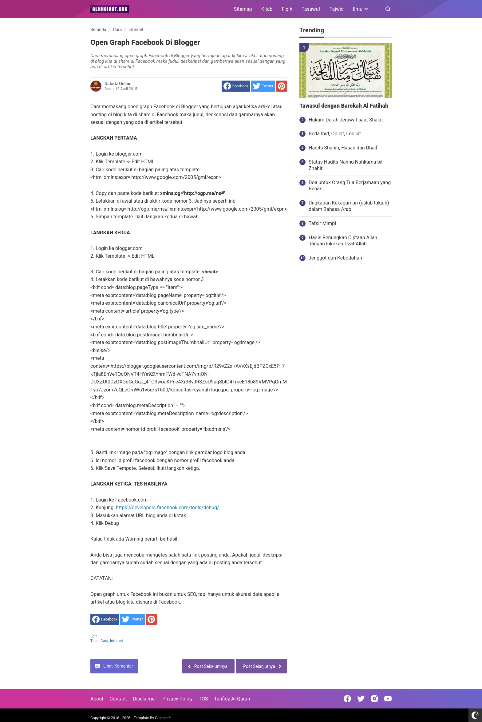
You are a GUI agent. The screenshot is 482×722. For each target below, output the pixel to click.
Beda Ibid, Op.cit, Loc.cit (335, 134)
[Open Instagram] (374, 698)
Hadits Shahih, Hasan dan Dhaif (343, 148)
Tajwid (337, 9)
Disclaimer (144, 699)
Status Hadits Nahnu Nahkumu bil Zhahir (345, 165)
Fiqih (287, 9)
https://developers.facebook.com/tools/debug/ (167, 507)
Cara (104, 641)
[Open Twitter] (361, 698)
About (97, 699)
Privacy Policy (177, 699)
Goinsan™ (163, 718)
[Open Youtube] (388, 698)
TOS (203, 699)
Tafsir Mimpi (322, 223)
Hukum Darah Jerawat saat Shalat (346, 120)
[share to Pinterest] (281, 86)
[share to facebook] (236, 86)
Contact (118, 699)
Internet (116, 641)
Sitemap (243, 9)
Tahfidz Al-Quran (232, 699)
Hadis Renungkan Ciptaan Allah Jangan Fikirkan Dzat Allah (343, 241)
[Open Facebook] (347, 698)
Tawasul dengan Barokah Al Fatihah (343, 106)
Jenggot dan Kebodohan (335, 258)
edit (93, 636)
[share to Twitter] (263, 86)
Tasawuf (311, 9)
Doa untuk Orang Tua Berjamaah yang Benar (350, 186)
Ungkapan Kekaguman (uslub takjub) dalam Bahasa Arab (349, 206)
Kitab (267, 9)
